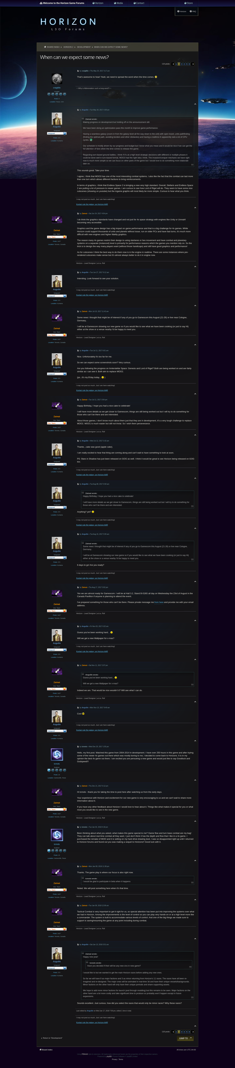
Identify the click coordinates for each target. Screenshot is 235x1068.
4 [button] (184, 64)
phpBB (109, 1056)
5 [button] (186, 64)
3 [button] (181, 64)
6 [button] (189, 64)
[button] (173, 63)
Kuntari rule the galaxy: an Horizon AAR (92, 204)
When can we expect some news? (110, 47)
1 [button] (176, 64)
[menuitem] (98, 3)
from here (159, 602)
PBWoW (85, 1054)
